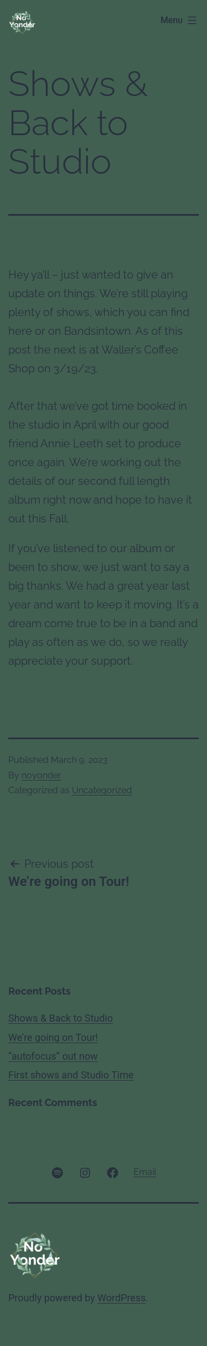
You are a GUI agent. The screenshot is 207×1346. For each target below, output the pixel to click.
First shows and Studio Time (71, 1075)
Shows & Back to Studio (60, 1018)
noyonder (41, 775)
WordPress (122, 1298)
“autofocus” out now (53, 1056)
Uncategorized (102, 790)
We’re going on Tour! (53, 1037)
